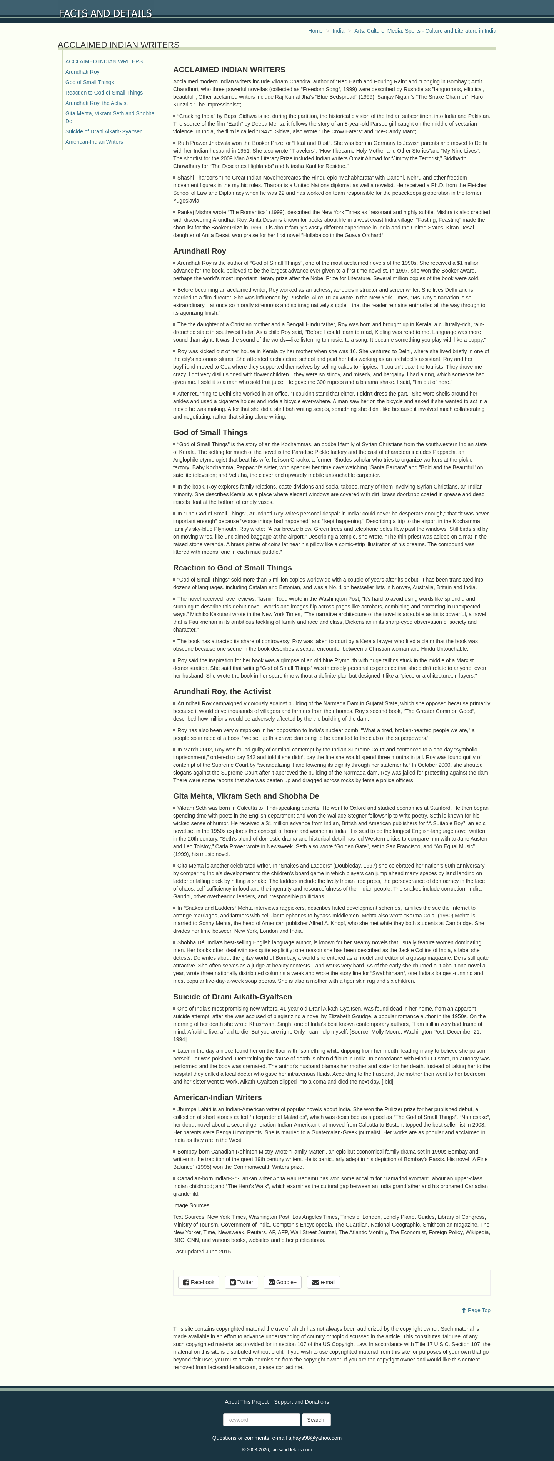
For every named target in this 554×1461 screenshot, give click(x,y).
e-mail (323, 1282)
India (338, 31)
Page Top (476, 1310)
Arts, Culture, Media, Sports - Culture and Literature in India (425, 31)
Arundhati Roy (82, 72)
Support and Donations (301, 1402)
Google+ (283, 1282)
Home (316, 31)
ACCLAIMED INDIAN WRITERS (104, 61)
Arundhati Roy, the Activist (96, 103)
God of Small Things (89, 82)
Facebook (198, 1282)
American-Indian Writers (94, 142)
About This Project (247, 1402)
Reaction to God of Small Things (104, 93)
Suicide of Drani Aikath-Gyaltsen (104, 131)
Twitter (241, 1282)
